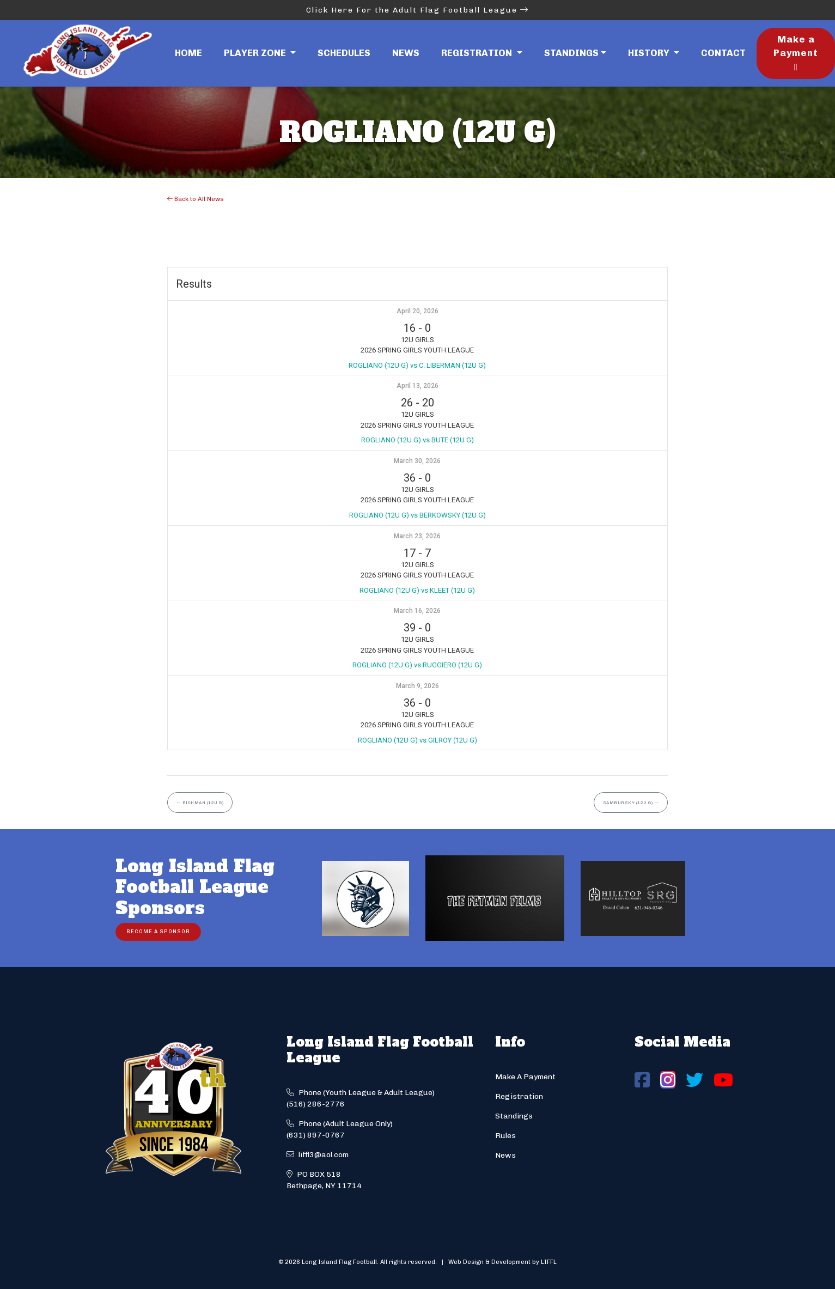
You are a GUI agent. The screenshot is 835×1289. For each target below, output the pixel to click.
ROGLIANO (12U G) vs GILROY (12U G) (417, 740)
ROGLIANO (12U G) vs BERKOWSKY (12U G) (417, 515)
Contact (723, 52)
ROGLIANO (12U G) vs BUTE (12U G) (417, 440)
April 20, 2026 (417, 311)
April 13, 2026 (417, 386)
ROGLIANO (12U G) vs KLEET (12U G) (417, 590)
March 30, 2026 (417, 461)
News (405, 52)
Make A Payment (525, 1076)
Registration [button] (477, 52)
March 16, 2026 (417, 611)
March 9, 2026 (417, 686)
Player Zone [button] (256, 52)
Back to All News (195, 199)
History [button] (650, 52)
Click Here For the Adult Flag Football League (417, 10)
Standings (571, 52)
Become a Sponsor (158, 931)
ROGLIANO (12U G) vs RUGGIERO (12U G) (417, 665)
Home (188, 52)
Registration (519, 1096)
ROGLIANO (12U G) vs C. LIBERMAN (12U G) (417, 365)
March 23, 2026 (417, 536)
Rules (505, 1135)
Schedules (344, 52)
